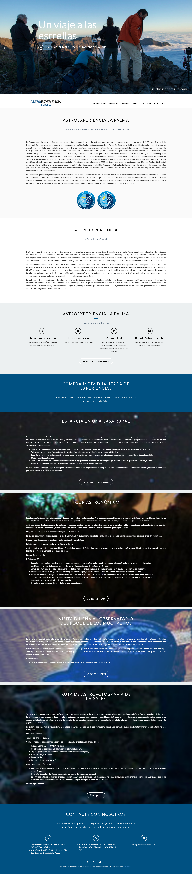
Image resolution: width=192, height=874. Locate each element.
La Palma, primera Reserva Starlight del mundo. (72, 47)
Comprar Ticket (96, 674)
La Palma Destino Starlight (105, 103)
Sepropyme (128, 866)
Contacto (159, 103)
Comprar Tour (96, 598)
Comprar (96, 795)
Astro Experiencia (131, 103)
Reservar (147, 103)
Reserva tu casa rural (96, 361)
